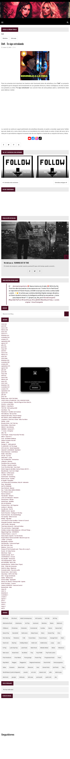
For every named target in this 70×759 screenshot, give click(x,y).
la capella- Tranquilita (7, 480)
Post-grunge (27, 657)
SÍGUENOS (35, 387)
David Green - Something (8, 476)
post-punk (39, 677)
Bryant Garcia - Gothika (7, 478)
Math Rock (34, 647)
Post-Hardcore (7, 657)
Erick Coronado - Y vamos (8, 583)
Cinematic (24, 628)
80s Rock (5, 618)
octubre (4, 339)
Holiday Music (24, 643)
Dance (50, 628)
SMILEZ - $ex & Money (7, 427)
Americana (18, 623)
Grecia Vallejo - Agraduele (8, 579)
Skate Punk (21, 667)
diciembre (5, 335)
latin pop (13, 38)
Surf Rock (55, 667)
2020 (3, 604)
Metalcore (61, 647)
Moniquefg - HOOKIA (7, 541)
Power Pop (38, 657)
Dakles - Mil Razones (7, 577)
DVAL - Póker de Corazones (9, 566)
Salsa (4, 667)
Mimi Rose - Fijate (6, 553)
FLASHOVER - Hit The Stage (9, 446)
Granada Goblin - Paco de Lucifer (10, 570)
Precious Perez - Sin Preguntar (9, 505)
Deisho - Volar (5, 442)
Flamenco (16, 638)
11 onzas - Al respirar (7, 431)
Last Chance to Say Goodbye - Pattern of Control (15, 520)
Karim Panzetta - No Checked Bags (11, 515)
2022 (3, 591)
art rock (33, 672)
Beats (51, 623)
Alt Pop (55, 618)
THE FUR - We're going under (9, 408)
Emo (59, 633)
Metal (53, 647)
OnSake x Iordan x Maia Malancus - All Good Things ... (16, 530)
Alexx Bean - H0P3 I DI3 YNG (9, 574)
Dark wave (24, 633)
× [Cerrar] (47, 370)
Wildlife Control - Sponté (8, 511)
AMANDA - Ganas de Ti (7, 429)
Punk (59, 657)
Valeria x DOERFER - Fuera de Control (11, 585)
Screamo (11, 667)
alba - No (3, 433)
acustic (26, 672)
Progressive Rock (49, 657)
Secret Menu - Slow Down (8, 425)
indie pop (21, 677)
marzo (4, 328)
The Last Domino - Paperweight (10, 528)
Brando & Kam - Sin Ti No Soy (9, 423)
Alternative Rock (7, 623)
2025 (4, 333)
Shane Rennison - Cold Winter (9, 452)
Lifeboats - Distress (6, 461)
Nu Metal (24, 652)
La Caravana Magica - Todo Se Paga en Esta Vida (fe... (16, 402)
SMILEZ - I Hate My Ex (7, 406)
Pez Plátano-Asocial (7, 492)
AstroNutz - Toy (5, 410)
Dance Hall (58, 628)
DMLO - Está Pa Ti (6, 436)
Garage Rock (53, 638)
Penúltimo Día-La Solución (8, 463)
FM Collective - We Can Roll (8, 413)
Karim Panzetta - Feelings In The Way (11, 513)
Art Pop (27, 623)
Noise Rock (15, 652)
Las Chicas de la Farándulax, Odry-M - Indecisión (15, 482)
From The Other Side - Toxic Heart (10, 467)
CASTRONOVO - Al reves (8, 556)
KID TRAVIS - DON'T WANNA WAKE (11, 417)
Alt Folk (47, 618)
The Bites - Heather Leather (9, 465)
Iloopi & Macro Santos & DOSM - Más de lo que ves (15, 537)
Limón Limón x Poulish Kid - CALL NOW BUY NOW (15, 400)
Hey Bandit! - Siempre (7, 495)
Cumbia (42, 628)
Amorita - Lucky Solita (7, 404)
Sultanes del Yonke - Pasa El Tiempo (11, 415)
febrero (4, 330)
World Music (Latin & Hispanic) (11, 672)
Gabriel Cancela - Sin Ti (7, 555)
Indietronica (43, 643)
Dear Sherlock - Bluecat (7, 488)
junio (3, 347)
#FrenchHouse (27, 300)
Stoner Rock (46, 667)
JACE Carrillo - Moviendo (8, 524)
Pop (32, 652)
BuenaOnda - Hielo (6, 587)
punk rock (48, 677)
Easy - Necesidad (6, 484)
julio (3, 345)
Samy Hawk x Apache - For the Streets (12, 536)
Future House (43, 638)
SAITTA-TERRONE (6, 486)
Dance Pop (6, 633)
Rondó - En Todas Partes (8, 551)
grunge (14, 677)
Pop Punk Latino (50, 652)
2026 (4, 324)
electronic (5, 677)
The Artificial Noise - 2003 (8, 560)
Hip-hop (14, 643)
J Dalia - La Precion (6, 539)
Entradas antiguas (61, 182)
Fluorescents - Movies (7, 499)
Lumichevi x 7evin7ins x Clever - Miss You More (14, 419)
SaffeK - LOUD (5, 421)
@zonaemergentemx (20, 286)
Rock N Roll (47, 662)
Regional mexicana (35, 662)
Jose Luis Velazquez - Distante (9, 497)
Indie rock (34, 643)
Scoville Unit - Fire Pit (7, 509)
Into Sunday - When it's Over (9, 516)
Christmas (15, 628)
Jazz (58, 643)
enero (4, 331)
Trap (63, 667)
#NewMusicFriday (46, 300)
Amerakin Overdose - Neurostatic (10, 522)
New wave (6, 652)
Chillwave (5, 628)
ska (56, 677)
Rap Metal (6, 662)
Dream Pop (51, 633)
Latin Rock (24, 647)
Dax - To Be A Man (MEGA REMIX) (10, 490)
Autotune (35, 623)
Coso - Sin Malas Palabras (8, 438)
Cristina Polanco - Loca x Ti (8, 534)
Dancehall (15, 633)
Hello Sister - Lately (6, 457)
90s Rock (14, 618)
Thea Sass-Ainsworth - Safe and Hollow (12, 526)
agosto (4, 343)
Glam (62, 638)
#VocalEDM (36, 300)
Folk (24, 638)
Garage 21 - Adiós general (8, 444)
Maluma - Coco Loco (7, 547)
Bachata (5, 38)
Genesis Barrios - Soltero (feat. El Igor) (12, 564)
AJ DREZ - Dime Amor (7, 474)
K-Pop (4, 647)
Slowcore (30, 667)
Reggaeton (23, 662)
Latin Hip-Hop (14, 647)
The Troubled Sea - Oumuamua (10, 459)
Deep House (34, 633)
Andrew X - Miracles (6, 507)
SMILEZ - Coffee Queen (7, 473)
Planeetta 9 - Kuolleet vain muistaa (11, 412)
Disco (42, 633)
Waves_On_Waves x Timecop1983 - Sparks (13, 581)
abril (3, 326)
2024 (4, 358)
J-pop (52, 643)
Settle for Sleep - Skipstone (8, 568)
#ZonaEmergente (49, 297)
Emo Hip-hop (6, 638)
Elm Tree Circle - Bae (6, 545)
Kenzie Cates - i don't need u (9, 572)
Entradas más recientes (10, 182)
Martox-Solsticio (5, 494)
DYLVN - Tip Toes (6, 455)
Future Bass (32, 638)
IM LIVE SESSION (6, 503)
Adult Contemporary (26, 618)
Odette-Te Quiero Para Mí (8, 440)
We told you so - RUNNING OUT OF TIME (16, 262)
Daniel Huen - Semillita (7, 501)
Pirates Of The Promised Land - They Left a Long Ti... (16, 549)
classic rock (42, 672)
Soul (38, 667)
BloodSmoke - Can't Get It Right (10, 471)
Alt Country (38, 618)
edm (50, 672)
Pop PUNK (39, 652)
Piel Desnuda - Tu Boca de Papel (10, 543)
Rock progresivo (58, 662)
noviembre (5, 337)
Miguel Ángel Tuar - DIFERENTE (10, 532)
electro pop (58, 672)
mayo (4, 349)
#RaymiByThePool (15, 300)
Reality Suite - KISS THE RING (9, 398)
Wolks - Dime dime (6, 454)
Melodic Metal (44, 647)
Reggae (14, 662)
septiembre (5, 341)
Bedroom (59, 623)
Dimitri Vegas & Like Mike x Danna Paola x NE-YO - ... (16, 469)
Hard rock (5, 643)
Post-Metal (18, 657)
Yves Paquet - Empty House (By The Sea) (12, 434)
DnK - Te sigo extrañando (8, 576)
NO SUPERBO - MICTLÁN (8, 562)
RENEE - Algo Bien (6, 518)
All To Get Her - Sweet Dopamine (10, 448)
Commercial (33, 628)
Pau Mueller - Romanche (8, 558)
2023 (4, 383)
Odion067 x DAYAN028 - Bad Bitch (11, 450)
